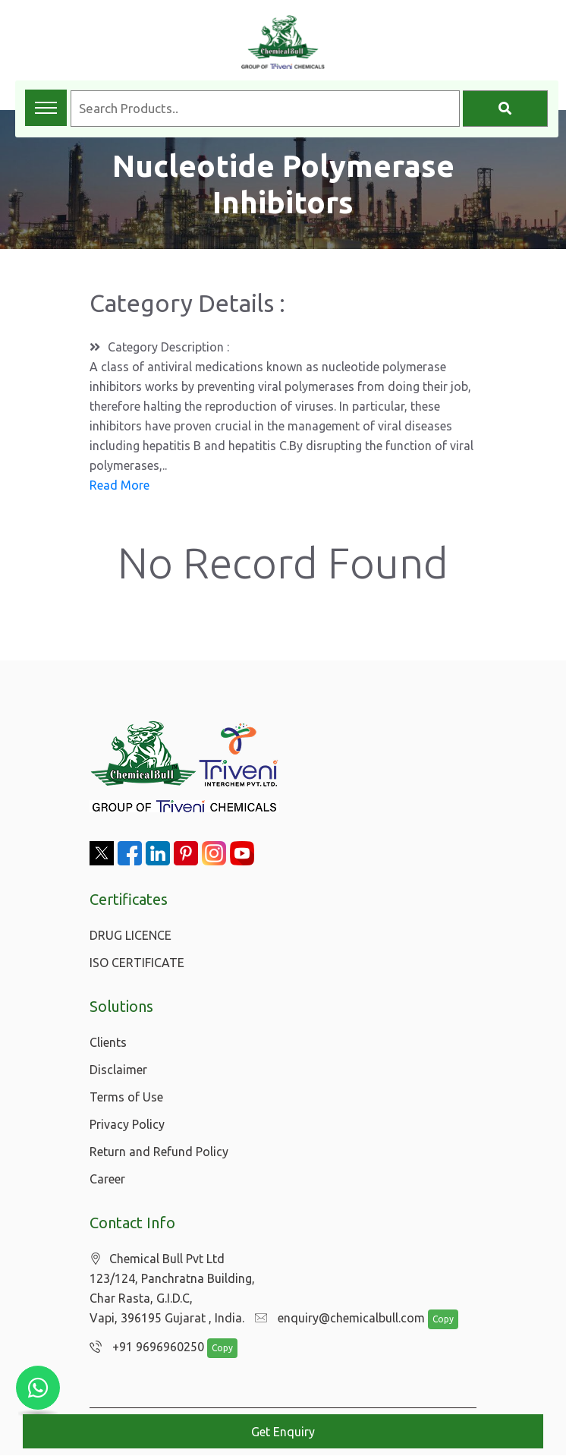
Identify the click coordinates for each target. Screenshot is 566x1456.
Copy (435, 1320)
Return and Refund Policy (159, 1151)
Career (107, 1179)
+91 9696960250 (143, 1347)
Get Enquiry (283, 1432)
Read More (119, 485)
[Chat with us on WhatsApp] (38, 1387)
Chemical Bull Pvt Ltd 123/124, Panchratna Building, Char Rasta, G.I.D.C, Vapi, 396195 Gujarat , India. (172, 1288)
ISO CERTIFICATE (137, 962)
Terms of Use (126, 1097)
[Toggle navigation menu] (46, 108)
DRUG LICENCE (130, 935)
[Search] (505, 108)
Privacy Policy (127, 1124)
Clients (108, 1042)
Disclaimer (118, 1069)
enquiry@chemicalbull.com (336, 1318)
